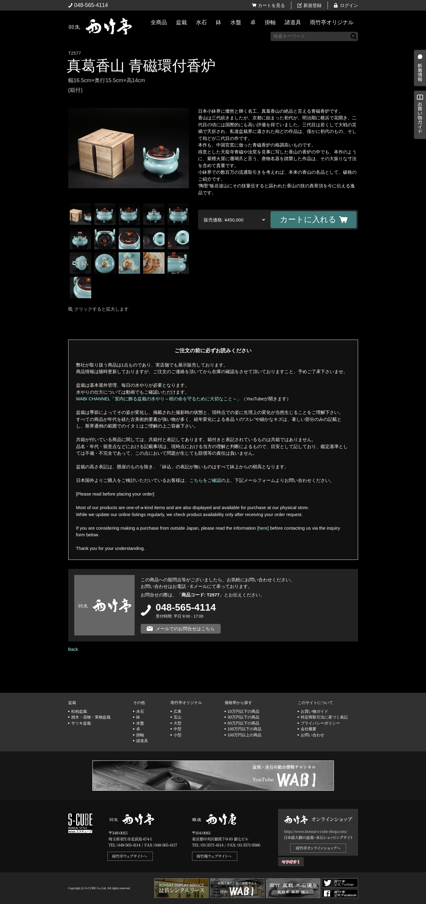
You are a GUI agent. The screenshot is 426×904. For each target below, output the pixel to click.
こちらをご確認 (205, 480)
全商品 (159, 22)
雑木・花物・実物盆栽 (91, 717)
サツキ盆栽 (81, 723)
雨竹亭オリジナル (332, 22)
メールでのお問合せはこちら (185, 628)
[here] (263, 528)
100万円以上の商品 (245, 735)
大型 (177, 723)
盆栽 (181, 22)
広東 (177, 711)
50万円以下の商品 (243, 723)
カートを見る (271, 5)
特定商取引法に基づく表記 (324, 717)
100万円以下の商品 (245, 729)
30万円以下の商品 (243, 717)
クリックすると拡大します (101, 309)
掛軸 (270, 22)
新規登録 (312, 5)
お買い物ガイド (418, 154)
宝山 (177, 717)
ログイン (349, 5)
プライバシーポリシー (320, 723)
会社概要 (308, 729)
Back (73, 649)
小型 (177, 735)
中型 (177, 729)
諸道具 (293, 22)
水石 (201, 22)
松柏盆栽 (79, 711)
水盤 (235, 22)
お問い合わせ (312, 735)
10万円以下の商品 (243, 711)
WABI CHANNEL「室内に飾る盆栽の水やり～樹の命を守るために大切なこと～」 (159, 398)
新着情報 (418, 106)
